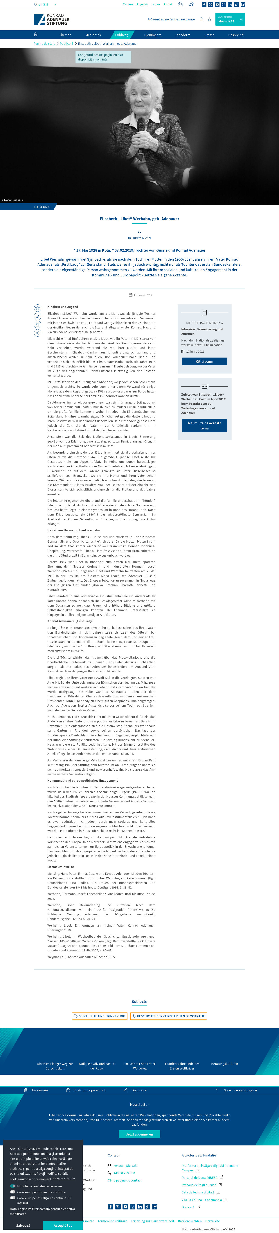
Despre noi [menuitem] (236, 35)
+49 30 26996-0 (121, 1173)
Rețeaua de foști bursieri (202, 1185)
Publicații (66, 43)
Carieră (128, 4)
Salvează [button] (23, 1225)
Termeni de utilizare (112, 1221)
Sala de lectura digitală (201, 1192)
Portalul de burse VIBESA (202, 1177)
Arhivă (168, 4)
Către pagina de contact (125, 1180)
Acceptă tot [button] (63, 1225)
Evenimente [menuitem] (152, 35)
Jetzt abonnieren (139, 1134)
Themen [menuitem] (65, 35)
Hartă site (212, 1221)
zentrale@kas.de (122, 1165)
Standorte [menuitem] (182, 35)
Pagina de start (44, 43)
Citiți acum (204, 361)
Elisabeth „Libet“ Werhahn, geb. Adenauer (108, 43)
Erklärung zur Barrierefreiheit (152, 1221)
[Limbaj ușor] (180, 4)
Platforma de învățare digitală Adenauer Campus (210, 1167)
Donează (191, 1207)
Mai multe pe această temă (204, 425)
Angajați (142, 4)
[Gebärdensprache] (191, 4)
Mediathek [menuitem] (93, 35)
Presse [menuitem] (209, 35)
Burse (156, 4)
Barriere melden (190, 1221)
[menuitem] (39, 35)
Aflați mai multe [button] (64, 1179)
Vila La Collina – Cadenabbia (205, 1200)
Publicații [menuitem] (122, 35)
